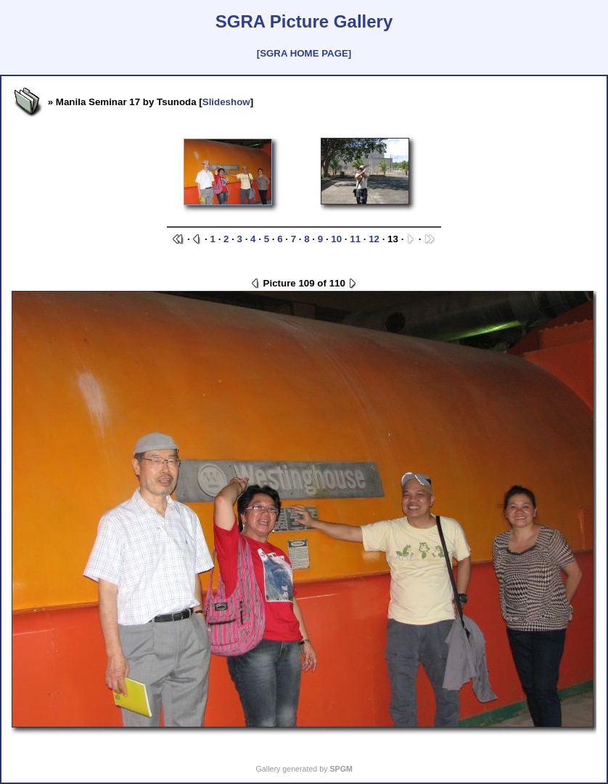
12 (374, 239)
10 (336, 239)
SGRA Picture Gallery (304, 21)
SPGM (340, 768)
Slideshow (226, 101)
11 (355, 239)
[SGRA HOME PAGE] (304, 53)
